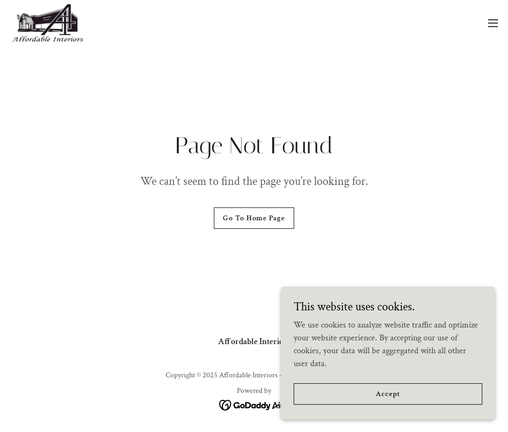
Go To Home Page (254, 218)
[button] (493, 23)
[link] (47, 23)
